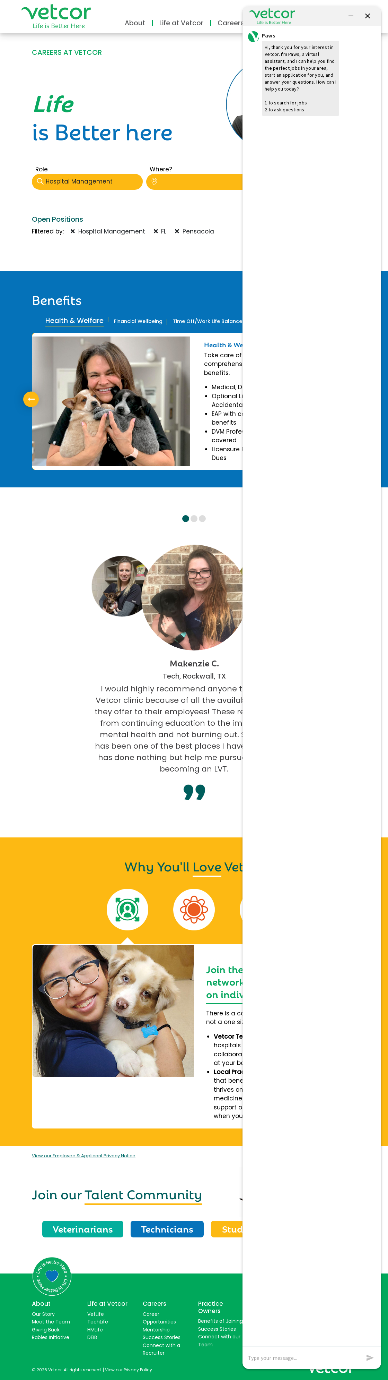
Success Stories (161, 1337)
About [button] (135, 23)
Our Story (43, 1314)
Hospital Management (90, 181)
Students (242, 1228)
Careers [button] (231, 23)
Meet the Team (51, 1321)
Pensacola (194, 231)
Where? (161, 169)
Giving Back (46, 1329)
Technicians (167, 1228)
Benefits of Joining (220, 1321)
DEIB (92, 1337)
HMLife (95, 1329)
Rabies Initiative (50, 1337)
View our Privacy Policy (128, 1370)
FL (160, 231)
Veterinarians (83, 1228)
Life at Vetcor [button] (181, 23)
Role (41, 169)
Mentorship (156, 1329)
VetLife (95, 1314)
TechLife (97, 1321)
